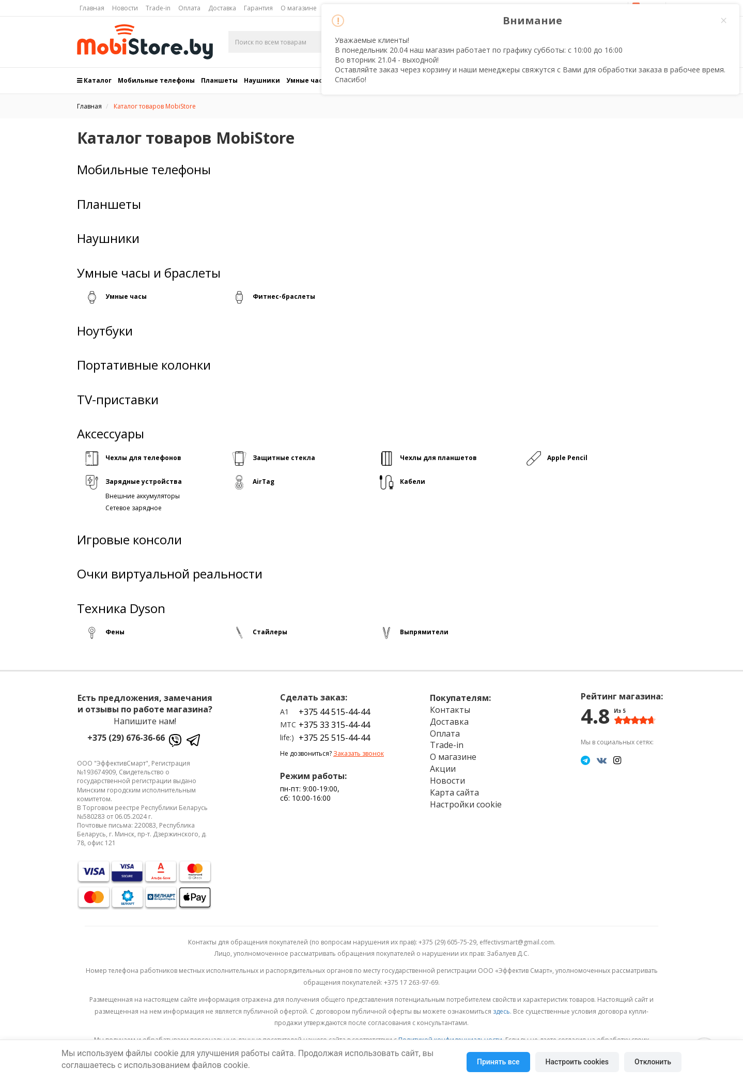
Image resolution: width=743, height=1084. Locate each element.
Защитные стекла (284, 457)
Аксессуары (110, 433)
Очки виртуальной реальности (169, 574)
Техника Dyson (121, 608)
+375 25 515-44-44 (334, 737)
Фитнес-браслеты (284, 296)
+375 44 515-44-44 (334, 711)
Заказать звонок (358, 753)
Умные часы (126, 296)
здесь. (502, 1011)
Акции (443, 768)
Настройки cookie (466, 804)
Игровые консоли (129, 539)
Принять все (498, 1062)
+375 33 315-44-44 (334, 724)
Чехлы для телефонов (143, 457)
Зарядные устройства (143, 481)
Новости (125, 8)
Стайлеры (270, 632)
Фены (115, 632)
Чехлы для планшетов (438, 457)
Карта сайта (454, 792)
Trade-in (158, 8)
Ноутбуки (105, 331)
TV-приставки (118, 399)
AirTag (263, 481)
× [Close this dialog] (723, 21)
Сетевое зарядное (133, 507)
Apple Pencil (567, 457)
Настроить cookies (577, 1062)
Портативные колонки (144, 365)
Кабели (412, 481)
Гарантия (258, 8)
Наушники (262, 80)
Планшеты (219, 80)
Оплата (189, 8)
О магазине (299, 8)
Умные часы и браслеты (149, 273)
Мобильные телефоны (156, 80)
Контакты (450, 709)
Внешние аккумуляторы (142, 496)
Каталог (94, 80)
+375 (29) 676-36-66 (126, 737)
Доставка (222, 8)
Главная (92, 8)
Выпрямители (424, 632)
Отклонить (652, 1062)
